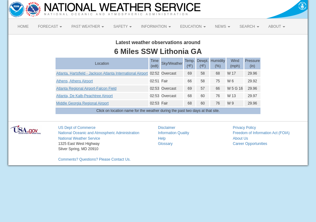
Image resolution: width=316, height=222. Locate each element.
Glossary (165, 144)
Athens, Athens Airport (74, 81)
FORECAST (50, 26)
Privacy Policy (244, 127)
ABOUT (276, 26)
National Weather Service (79, 138)
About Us (240, 138)
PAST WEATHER (87, 26)
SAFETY (122, 26)
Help (162, 138)
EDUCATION (193, 26)
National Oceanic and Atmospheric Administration (98, 133)
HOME (23, 26)
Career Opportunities (250, 144)
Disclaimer (166, 127)
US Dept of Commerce (77, 127)
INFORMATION (156, 26)
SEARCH (249, 26)
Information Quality (173, 133)
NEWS (222, 26)
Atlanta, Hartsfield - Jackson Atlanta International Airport (102, 73)
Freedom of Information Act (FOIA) (261, 133)
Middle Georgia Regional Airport (82, 103)
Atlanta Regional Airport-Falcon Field (86, 88)
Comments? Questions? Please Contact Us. (94, 159)
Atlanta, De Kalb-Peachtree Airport (84, 96)
